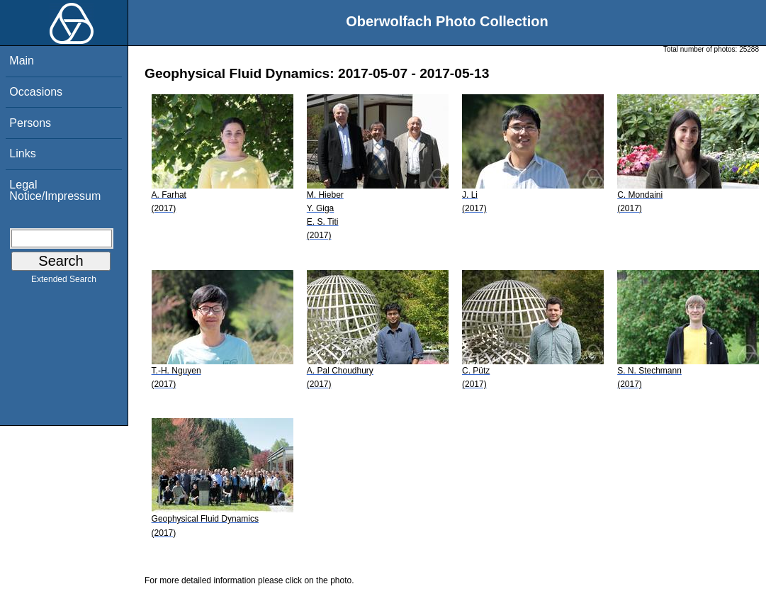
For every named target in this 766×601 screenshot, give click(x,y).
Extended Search (63, 282)
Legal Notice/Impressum (55, 190)
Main (21, 61)
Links (22, 153)
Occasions (35, 92)
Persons (30, 123)
